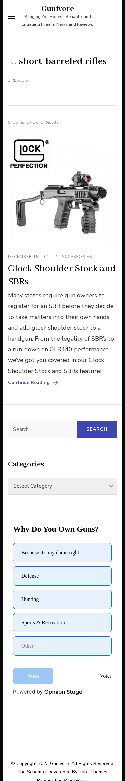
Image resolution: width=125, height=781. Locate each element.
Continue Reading (29, 383)
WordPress (75, 752)
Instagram (89, 767)
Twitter (61, 767)
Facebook (33, 767)
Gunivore (57, 9)
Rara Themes (93, 744)
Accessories (76, 256)
